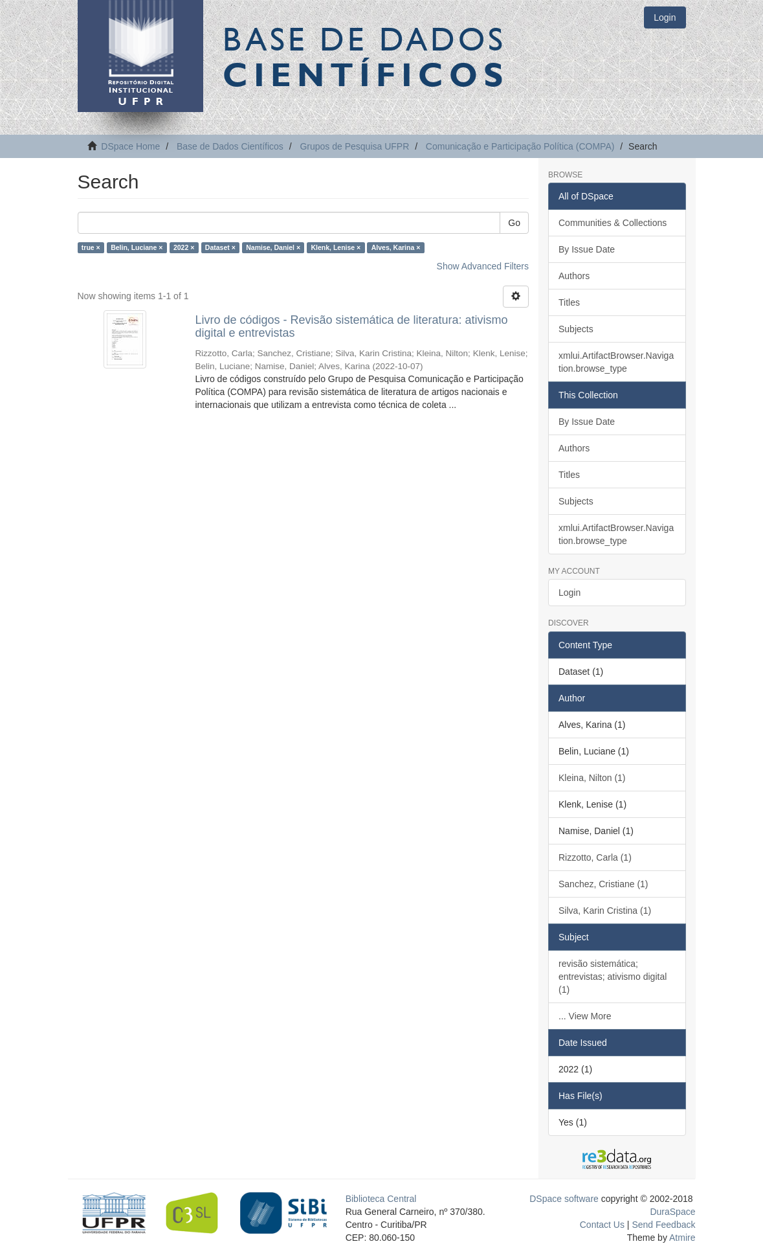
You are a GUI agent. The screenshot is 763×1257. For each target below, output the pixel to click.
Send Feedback (663, 1224)
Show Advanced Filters (483, 266)
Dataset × (220, 247)
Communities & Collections (612, 223)
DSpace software (564, 1199)
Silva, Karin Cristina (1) (604, 910)
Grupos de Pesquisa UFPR (354, 146)
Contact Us (602, 1224)
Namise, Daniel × (273, 247)
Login (569, 592)
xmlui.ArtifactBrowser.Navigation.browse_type (616, 362)
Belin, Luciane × (136, 247)
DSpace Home (130, 146)
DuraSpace (672, 1211)
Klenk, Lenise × (336, 247)
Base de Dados (366, 56)
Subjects (575, 329)
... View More (584, 1016)
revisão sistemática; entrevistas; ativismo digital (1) (612, 976)
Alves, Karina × (396, 247)
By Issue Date (586, 249)
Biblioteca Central (381, 1199)
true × (91, 247)
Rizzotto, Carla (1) (595, 857)
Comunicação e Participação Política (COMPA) (520, 146)
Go (514, 223)
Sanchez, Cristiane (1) (603, 884)
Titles (569, 302)
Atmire (681, 1237)
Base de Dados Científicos (230, 146)
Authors (574, 276)
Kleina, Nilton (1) (592, 778)
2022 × (183, 247)
